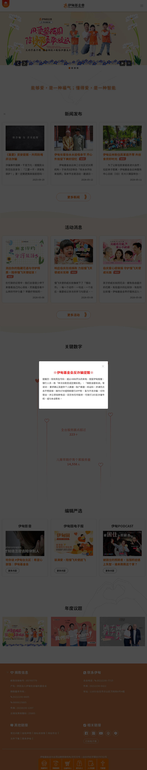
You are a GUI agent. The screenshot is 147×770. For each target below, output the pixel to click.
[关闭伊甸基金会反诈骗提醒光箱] (103, 366)
